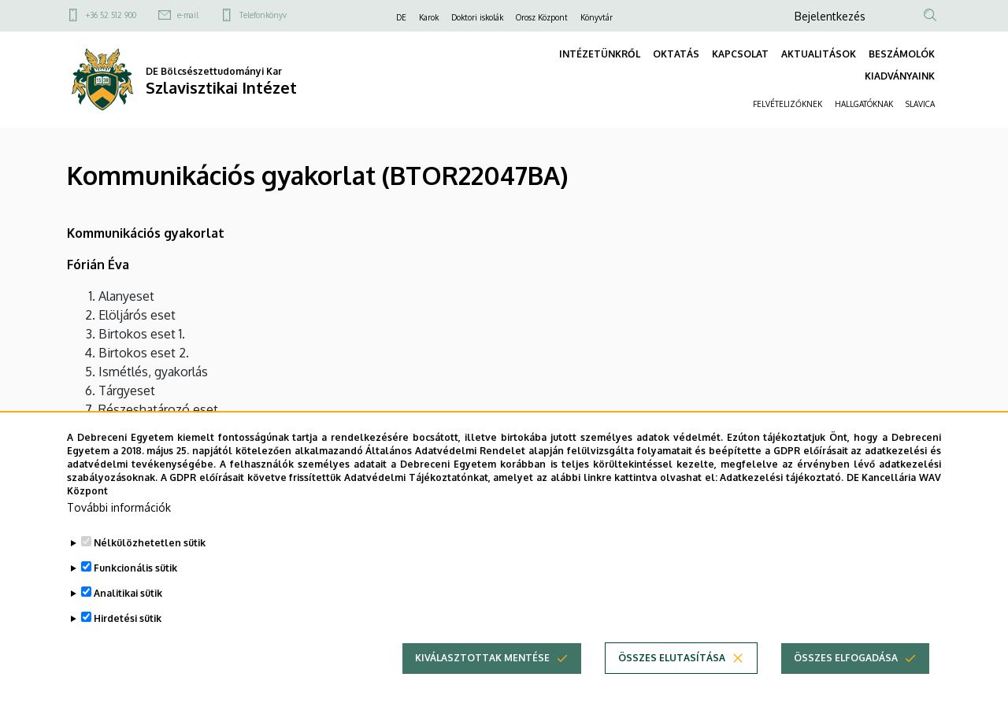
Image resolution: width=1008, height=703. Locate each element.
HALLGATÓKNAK (864, 104)
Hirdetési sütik (127, 643)
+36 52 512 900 (111, 15)
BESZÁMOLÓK (902, 54)
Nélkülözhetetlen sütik (150, 567)
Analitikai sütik (128, 617)
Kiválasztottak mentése (482, 682)
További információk (119, 531)
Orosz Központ (542, 17)
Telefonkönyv (263, 15)
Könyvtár (596, 17)
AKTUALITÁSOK (818, 54)
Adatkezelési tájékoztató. (781, 501)
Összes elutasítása (671, 682)
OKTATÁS (676, 54)
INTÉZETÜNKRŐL (599, 54)
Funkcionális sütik (135, 592)
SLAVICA (920, 104)
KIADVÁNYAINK (900, 76)
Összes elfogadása (846, 682)
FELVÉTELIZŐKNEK (787, 104)
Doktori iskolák (477, 17)
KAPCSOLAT (740, 54)
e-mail (187, 15)
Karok (429, 17)
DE (401, 17)
